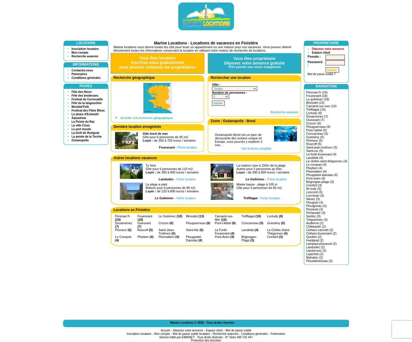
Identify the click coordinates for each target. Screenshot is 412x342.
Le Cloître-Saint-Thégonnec (278, 231)
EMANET (188, 337)
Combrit (275, 237)
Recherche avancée (85, 56)
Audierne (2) (315, 223)
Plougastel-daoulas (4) (322, 175)
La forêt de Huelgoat (85, 132)
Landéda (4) (314, 157)
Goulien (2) (314, 237)
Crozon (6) (313, 123)
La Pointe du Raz (83, 121)
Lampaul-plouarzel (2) (321, 243)
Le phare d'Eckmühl (85, 114)
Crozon (166, 223)
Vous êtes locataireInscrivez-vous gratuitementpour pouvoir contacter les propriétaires (157, 62)
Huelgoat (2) (315, 240)
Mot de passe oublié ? (322, 74)
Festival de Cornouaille (87, 99)
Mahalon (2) (314, 257)
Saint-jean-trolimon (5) (321, 147)
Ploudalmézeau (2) (319, 261)
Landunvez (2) (316, 250)
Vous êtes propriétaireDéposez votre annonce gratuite (254, 62)
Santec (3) (313, 216)
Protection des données (206, 340)
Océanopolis (80, 140)
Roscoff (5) (314, 144)
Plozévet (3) (314, 209)
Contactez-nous (82, 70)
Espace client (321, 52)
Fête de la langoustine (87, 103)
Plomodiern (169, 237)
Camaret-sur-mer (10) (321, 106)
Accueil (165, 330)
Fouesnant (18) (317, 95)
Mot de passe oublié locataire (191, 333)
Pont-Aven (224, 237)
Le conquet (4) (316, 164)
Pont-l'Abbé (225, 223)
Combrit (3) (314, 185)
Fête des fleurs (82, 91)
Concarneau (252, 223)
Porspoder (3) (315, 212)
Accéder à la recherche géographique (146, 118)
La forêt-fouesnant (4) (321, 154)
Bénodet (195, 216)
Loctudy (275, 216)
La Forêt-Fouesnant (225, 231)
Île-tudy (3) (313, 188)
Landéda (249, 230)
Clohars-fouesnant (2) (321, 233)
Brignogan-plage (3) (320, 181)
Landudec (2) (315, 247)
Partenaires (79, 74)
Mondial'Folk (80, 106)
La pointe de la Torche (87, 136)
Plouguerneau (198, 223)
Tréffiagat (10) (316, 109)
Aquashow (79, 118)
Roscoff (145, 230)
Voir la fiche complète (256, 148)
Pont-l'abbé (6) (316, 130)
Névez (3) (313, 199)
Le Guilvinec (170, 216)
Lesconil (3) (314, 192)
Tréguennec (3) (317, 219)
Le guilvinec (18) (317, 99)
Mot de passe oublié (238, 330)
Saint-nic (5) (314, 151)
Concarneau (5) (317, 133)
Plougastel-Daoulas (194, 238)
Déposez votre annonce (328, 48)
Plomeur (123, 230)
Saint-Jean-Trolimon (167, 231)
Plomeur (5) (314, 140)
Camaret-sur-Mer (224, 217)
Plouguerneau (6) (318, 126)
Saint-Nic (194, 230)
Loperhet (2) (314, 254)
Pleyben (145, 237)
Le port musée (81, 129)
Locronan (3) (315, 195)
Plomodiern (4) (316, 171)
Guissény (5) (315, 137)
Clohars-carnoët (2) (319, 230)
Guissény (276, 223)
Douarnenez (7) (317, 116)
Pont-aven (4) (315, 178)
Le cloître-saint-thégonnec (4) (326, 161)
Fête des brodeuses (85, 95)
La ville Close (81, 125)
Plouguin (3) (314, 202)
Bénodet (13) (315, 102)
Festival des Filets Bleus (88, 110)
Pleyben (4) (314, 168)
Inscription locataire (85, 48)
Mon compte (80, 52)
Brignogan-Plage (249, 238)
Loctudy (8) (314, 113)
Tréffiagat (251, 216)
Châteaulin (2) (316, 226)
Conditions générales (86, 77)
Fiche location (187, 147)
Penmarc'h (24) (317, 92)
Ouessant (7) (315, 120)
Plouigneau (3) (316, 206)
